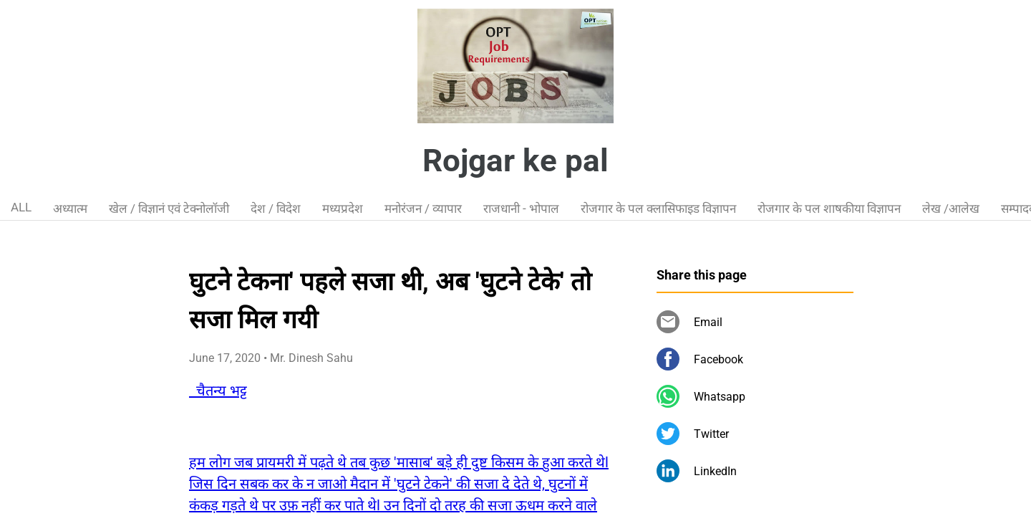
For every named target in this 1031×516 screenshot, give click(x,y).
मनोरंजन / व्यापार (423, 208)
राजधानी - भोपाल (521, 208)
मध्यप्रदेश (342, 208)
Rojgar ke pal (515, 160)
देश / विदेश (276, 208)
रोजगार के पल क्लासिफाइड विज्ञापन (658, 208)
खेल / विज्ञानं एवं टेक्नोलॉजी (169, 208)
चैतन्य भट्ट (218, 390)
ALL (21, 207)
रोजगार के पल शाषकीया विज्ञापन (829, 208)
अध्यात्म (70, 208)
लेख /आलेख (950, 208)
